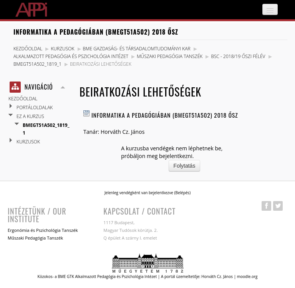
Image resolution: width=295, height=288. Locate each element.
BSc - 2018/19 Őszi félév (238, 56)
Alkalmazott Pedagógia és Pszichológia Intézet (70, 56)
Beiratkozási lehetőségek (100, 64)
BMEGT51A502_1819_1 (37, 64)
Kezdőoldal (27, 48)
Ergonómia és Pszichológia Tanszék (43, 230)
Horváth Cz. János (122, 131)
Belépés (182, 192)
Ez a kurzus (30, 116)
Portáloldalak (35, 107)
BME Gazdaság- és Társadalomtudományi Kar (137, 48)
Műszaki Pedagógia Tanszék (169, 56)
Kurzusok (62, 48)
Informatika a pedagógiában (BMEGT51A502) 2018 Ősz (164, 115)
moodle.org (247, 276)
